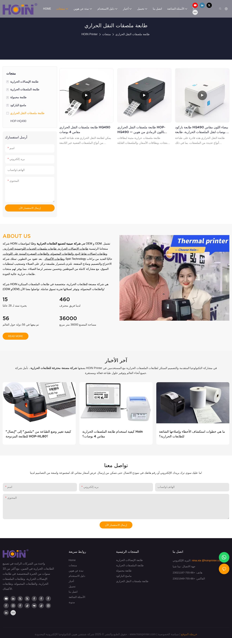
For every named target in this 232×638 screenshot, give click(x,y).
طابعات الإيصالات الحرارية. (72, 248)
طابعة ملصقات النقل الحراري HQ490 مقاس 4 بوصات (84, 129)
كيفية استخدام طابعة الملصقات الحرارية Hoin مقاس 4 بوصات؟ (112, 434)
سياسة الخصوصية (168, 634)
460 (64, 299)
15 (5, 299)
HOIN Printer (89, 34)
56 (6, 318)
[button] (193, 8)
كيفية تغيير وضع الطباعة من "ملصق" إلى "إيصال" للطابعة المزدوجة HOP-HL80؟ (38, 434)
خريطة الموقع (189, 634)
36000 (68, 318)
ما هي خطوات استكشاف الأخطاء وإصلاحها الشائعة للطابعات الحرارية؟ (192, 434)
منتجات (106, 34)
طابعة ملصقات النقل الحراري (132, 34)
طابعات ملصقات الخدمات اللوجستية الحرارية (30, 248)
